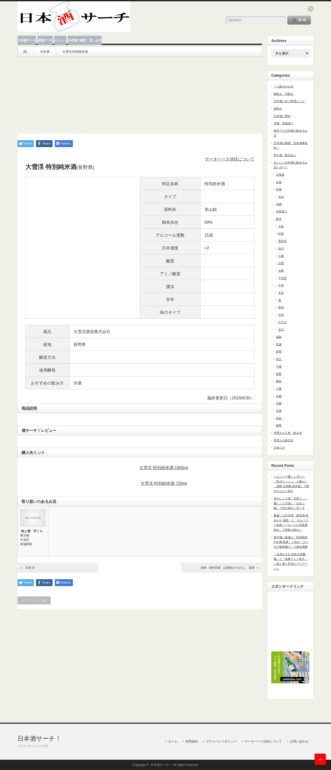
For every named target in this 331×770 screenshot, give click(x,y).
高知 (279, 418)
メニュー (60, 40)
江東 (281, 255)
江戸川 (282, 322)
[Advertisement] (140, 93)
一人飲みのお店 (283, 86)
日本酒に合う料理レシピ (289, 101)
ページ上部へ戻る (320, 759)
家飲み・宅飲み (283, 93)
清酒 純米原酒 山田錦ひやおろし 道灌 (227, 567)
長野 (279, 373)
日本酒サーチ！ (39, 738)
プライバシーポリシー (221, 741)
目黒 (281, 263)
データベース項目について (229, 159)
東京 (279, 218)
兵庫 (279, 410)
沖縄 (279, 204)
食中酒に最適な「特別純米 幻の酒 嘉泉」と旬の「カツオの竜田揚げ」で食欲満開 (291, 542)
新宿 (281, 307)
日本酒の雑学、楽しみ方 (85, 40)
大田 (281, 226)
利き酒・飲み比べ (285, 155)
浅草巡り (281, 211)
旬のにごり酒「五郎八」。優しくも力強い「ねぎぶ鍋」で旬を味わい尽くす (291, 503)
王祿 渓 (29, 567)
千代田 (282, 278)
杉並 (281, 233)
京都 (279, 396)
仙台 (281, 196)
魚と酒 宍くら (32, 531)
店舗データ (45, 40)
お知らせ (279, 447)
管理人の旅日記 (283, 440)
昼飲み (278, 108)
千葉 (279, 366)
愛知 (279, 381)
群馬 (279, 351)
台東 (281, 270)
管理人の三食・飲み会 (288, 432)
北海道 (280, 174)
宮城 (279, 189)
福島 (279, 336)
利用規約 (192, 741)
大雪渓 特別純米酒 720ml (164, 483)
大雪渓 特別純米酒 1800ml (163, 467)
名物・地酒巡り (283, 123)
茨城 (279, 344)
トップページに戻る (34, 600)
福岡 (279, 425)
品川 (281, 248)
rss (310, 9)
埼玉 (279, 359)
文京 (281, 292)
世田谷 (282, 241)
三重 (279, 388)
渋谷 (281, 314)
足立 (281, 329)
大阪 (279, 403)
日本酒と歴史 (282, 116)
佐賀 (279, 182)
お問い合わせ (299, 741)
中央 (281, 285)
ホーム (173, 741)
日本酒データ (27, 40)
